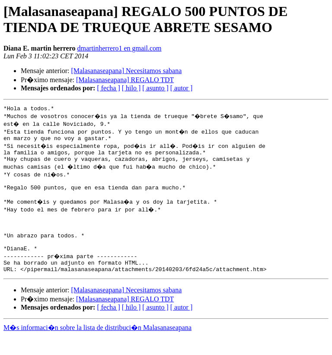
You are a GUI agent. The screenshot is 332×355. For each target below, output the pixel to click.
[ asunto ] (155, 88)
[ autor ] (181, 88)
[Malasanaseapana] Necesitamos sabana (126, 70)
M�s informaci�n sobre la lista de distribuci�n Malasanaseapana (97, 347)
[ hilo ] (131, 88)
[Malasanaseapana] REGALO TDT (125, 79)
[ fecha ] (108, 88)
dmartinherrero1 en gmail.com (119, 48)
